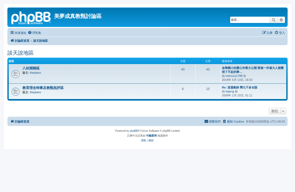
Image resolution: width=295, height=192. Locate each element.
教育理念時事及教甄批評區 (43, 88)
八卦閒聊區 (31, 68)
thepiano (35, 72)
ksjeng (230, 91)
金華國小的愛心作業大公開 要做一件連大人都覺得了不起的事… (253, 69)
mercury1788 (234, 75)
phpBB (134, 130)
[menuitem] (34, 33)
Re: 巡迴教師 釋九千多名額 (239, 87)
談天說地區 (20, 53)
